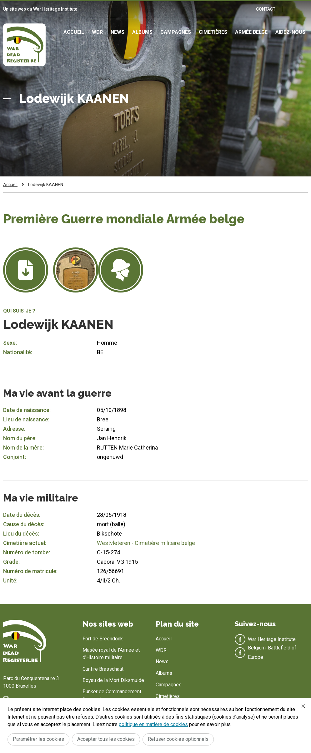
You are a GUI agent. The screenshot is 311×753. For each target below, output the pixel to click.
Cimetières (213, 32)
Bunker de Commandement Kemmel (112, 695)
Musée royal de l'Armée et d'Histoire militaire (111, 653)
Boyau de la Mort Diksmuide (113, 680)
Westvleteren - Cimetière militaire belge (146, 543)
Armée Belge (251, 32)
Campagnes (175, 32)
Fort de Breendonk (103, 639)
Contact (265, 9)
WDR (97, 32)
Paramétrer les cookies (38, 739)
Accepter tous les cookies (106, 739)
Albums (142, 32)
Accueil (73, 32)
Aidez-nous (290, 32)
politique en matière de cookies (153, 724)
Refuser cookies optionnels (178, 739)
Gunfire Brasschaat (103, 669)
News (117, 32)
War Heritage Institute (55, 9)
